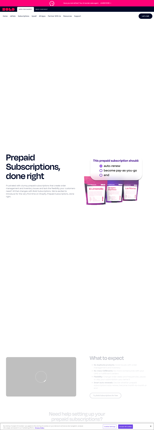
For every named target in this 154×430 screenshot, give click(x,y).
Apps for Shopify (25, 9)
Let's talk (145, 16)
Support (77, 16)
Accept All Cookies (125, 426)
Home (5, 16)
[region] (77, 426)
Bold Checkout (42, 9)
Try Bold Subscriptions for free (105, 395)
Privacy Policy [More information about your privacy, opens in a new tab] (39, 428)
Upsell (34, 16)
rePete (13, 16)
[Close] (150, 426)
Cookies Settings (109, 426)
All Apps (42, 16)
